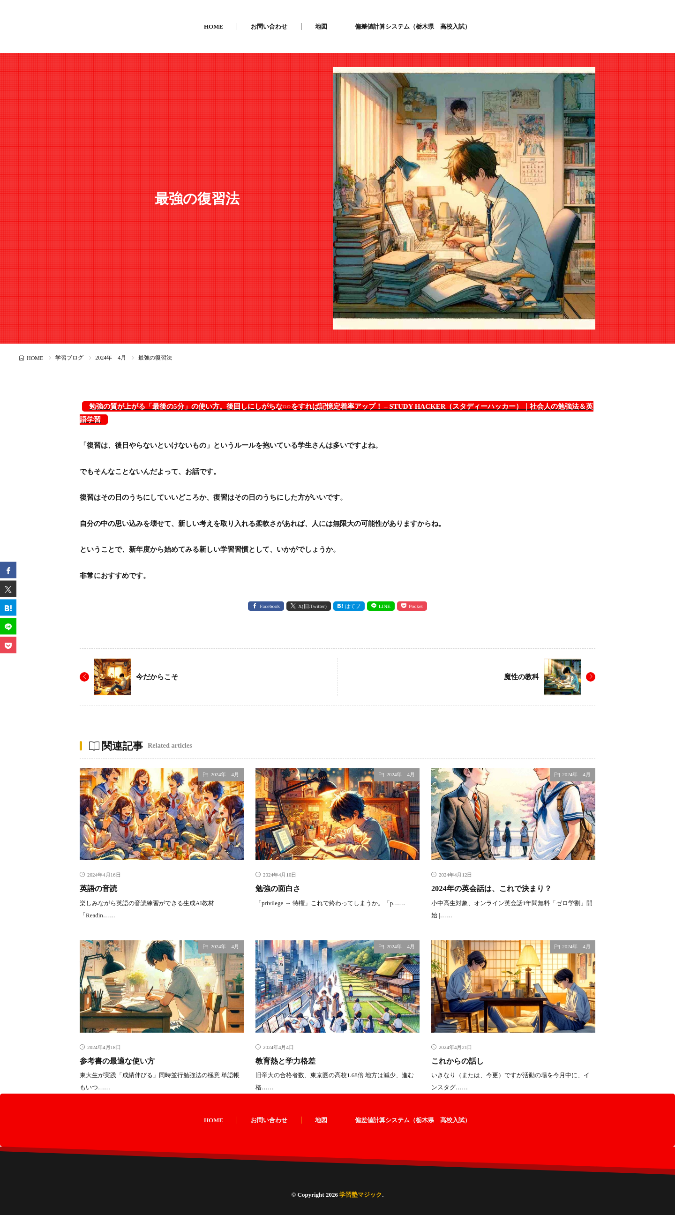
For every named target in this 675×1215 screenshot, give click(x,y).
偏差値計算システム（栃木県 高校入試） (413, 26)
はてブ (352, 606)
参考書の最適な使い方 (122, 1060)
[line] (8, 626)
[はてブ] (8, 608)
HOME (213, 26)
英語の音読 (101, 888)
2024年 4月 (110, 357)
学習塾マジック (360, 1194)
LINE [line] (384, 606)
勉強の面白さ (280, 888)
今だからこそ (158, 677)
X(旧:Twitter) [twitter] (312, 606)
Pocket (416, 606)
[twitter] (8, 589)
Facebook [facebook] (270, 606)
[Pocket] (8, 645)
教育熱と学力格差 (289, 1060)
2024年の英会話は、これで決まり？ (498, 888)
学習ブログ (69, 357)
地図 (321, 26)
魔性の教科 (520, 677)
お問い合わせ (269, 26)
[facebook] (8, 570)
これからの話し (460, 1060)
